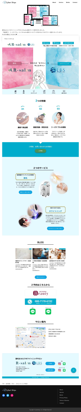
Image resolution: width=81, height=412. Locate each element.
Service (62, 392)
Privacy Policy (63, 397)
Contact (62, 403)
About (61, 389)
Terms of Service (64, 400)
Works (61, 395)
